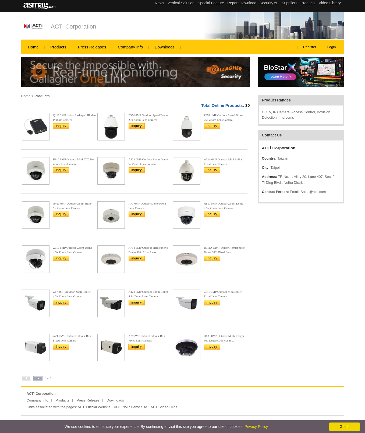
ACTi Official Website (94, 407)
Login (331, 47)
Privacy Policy (256, 426)
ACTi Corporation (73, 26)
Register (309, 47)
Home (33, 47)
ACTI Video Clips (164, 407)
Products (58, 47)
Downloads (165, 47)
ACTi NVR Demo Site (130, 407)
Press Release (88, 400)
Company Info (130, 47)
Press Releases (92, 47)
